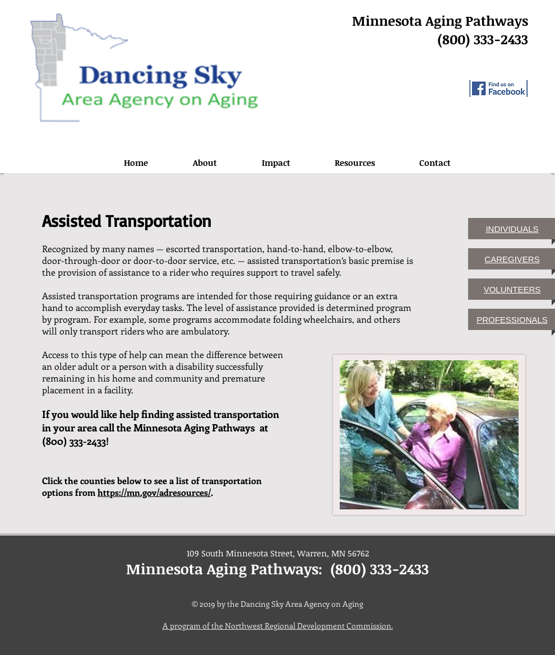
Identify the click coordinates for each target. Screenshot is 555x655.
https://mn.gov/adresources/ (154, 492)
